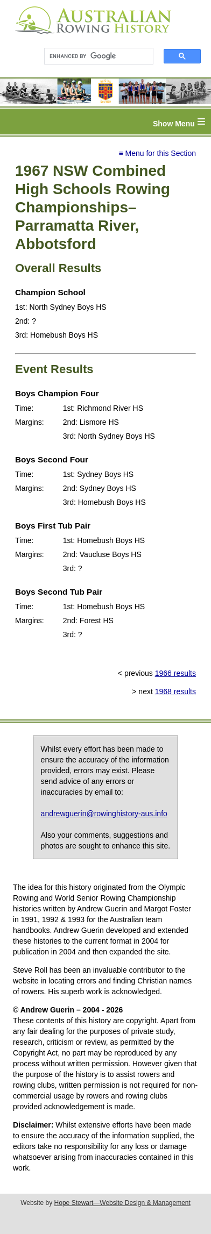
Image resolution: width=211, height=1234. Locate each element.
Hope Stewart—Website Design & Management (122, 1203)
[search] (94, 56)
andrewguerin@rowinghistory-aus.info (104, 813)
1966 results (175, 673)
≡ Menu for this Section (157, 153)
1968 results (175, 691)
